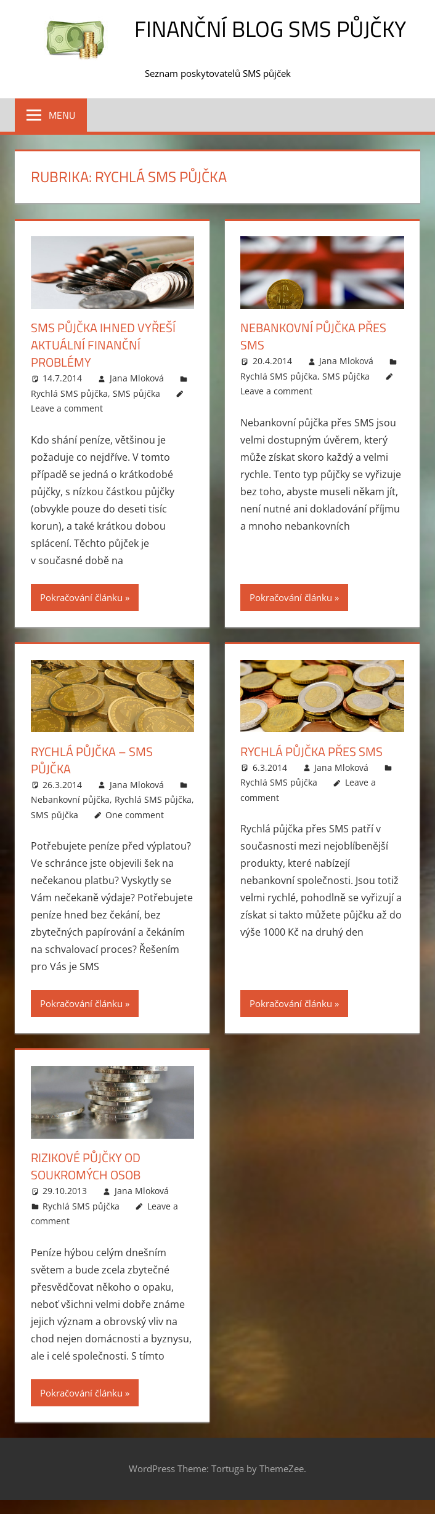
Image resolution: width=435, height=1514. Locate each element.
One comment (134, 815)
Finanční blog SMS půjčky (270, 29)
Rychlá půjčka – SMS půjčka (92, 760)
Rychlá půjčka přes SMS (311, 751)
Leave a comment (67, 408)
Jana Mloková (137, 378)
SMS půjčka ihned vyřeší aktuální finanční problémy (103, 345)
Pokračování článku (81, 597)
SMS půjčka (136, 393)
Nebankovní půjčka (70, 799)
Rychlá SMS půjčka (69, 393)
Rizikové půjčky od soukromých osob (85, 1166)
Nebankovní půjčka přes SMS (313, 336)
